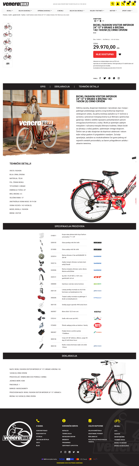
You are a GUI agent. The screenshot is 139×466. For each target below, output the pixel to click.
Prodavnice (66, 442)
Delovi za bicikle (25, 10)
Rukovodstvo (41, 433)
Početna (5, 15)
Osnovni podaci (41, 430)
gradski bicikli (16, 15)
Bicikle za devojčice (121, 446)
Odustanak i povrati (95, 433)
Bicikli (9, 10)
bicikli (10, 15)
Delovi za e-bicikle (76, 10)
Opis (42, 86)
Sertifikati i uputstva (70, 445)
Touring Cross (119, 440)
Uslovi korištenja (95, 430)
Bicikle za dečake (120, 443)
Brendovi (65, 439)
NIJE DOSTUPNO (105, 54)
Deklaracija (62, 86)
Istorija (39, 436)
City (115, 431)
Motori (112, 10)
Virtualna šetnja (42, 439)
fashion (23, 15)
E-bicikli (61, 10)
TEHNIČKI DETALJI (89, 86)
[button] (8, 26)
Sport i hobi (126, 10)
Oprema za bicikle (44, 10)
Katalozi (65, 430)
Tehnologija (67, 433)
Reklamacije (92, 436)
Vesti (38, 442)
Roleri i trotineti (96, 10)
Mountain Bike (119, 437)
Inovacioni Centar (68, 436)
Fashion (117, 434)
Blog (38, 445)
